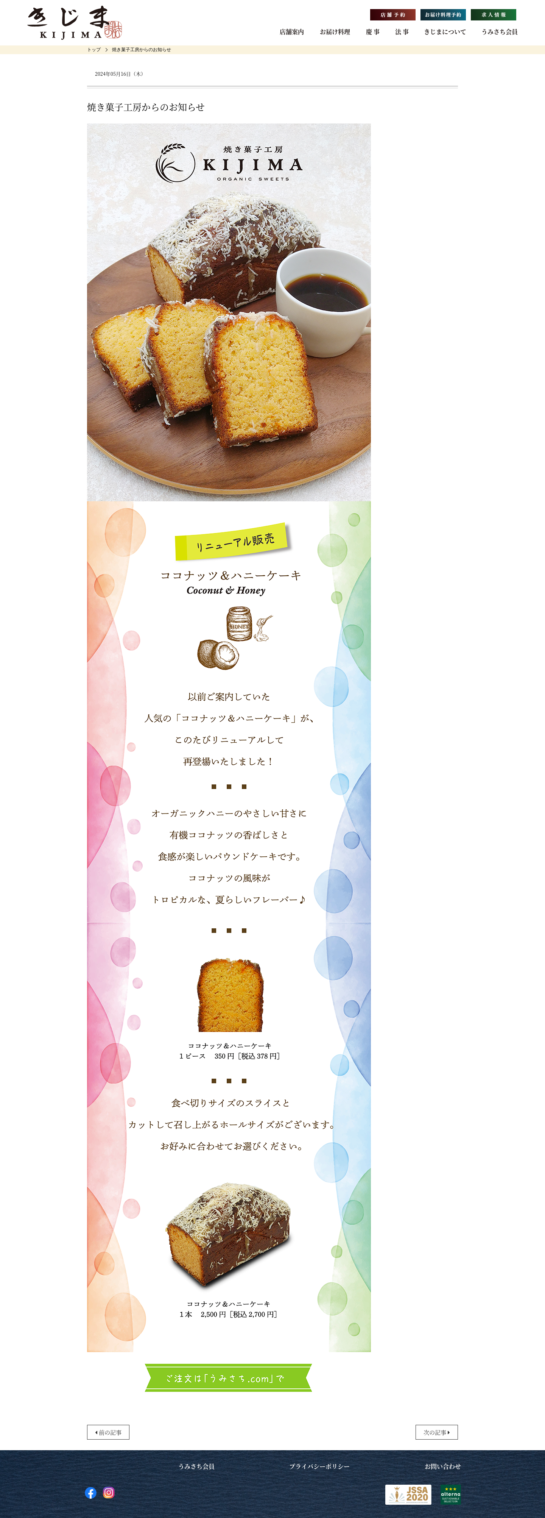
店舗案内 (292, 31)
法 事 (402, 31)
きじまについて (445, 31)
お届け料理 (335, 31)
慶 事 (373, 31)
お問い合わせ (443, 1466)
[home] (94, 49)
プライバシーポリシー (319, 1466)
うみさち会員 (499, 31)
